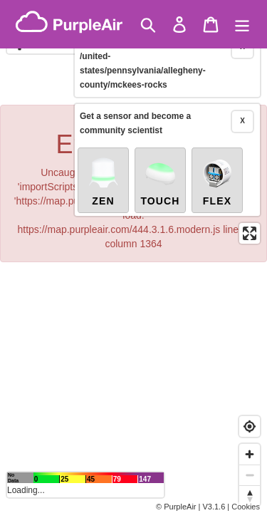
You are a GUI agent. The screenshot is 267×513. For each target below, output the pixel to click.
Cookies (245, 506)
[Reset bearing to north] (249, 495)
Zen (103, 158)
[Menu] (242, 24)
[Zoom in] (249, 454)
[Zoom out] (249, 475)
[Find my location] (249, 426)
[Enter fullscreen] (249, 210)
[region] (133, 256)
